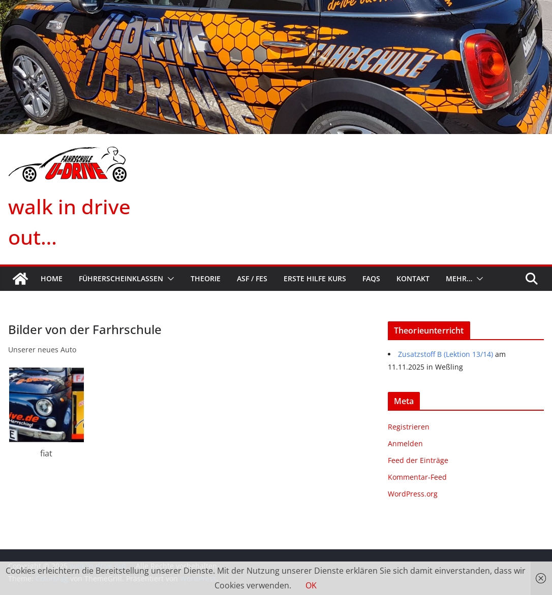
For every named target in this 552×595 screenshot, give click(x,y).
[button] (168, 279)
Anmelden (405, 443)
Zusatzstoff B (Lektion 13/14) (445, 354)
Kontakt (413, 278)
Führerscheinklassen (121, 278)
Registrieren (409, 427)
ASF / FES (252, 278)
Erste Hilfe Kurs (315, 278)
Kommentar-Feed (417, 477)
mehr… (459, 278)
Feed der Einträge (418, 460)
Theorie (206, 278)
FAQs (371, 278)
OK (311, 585)
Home (52, 278)
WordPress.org (413, 494)
